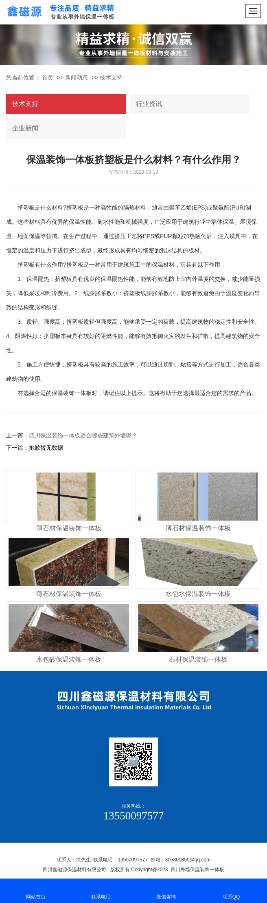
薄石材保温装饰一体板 (68, 528)
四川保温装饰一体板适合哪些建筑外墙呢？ (83, 435)
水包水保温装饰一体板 (198, 593)
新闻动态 (76, 77)
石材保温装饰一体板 (198, 659)
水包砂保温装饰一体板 (68, 659)
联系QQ (231, 890)
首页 (47, 77)
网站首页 (35, 890)
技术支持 (111, 77)
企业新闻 (25, 128)
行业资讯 (149, 103)
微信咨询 (166, 890)
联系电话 (101, 890)
